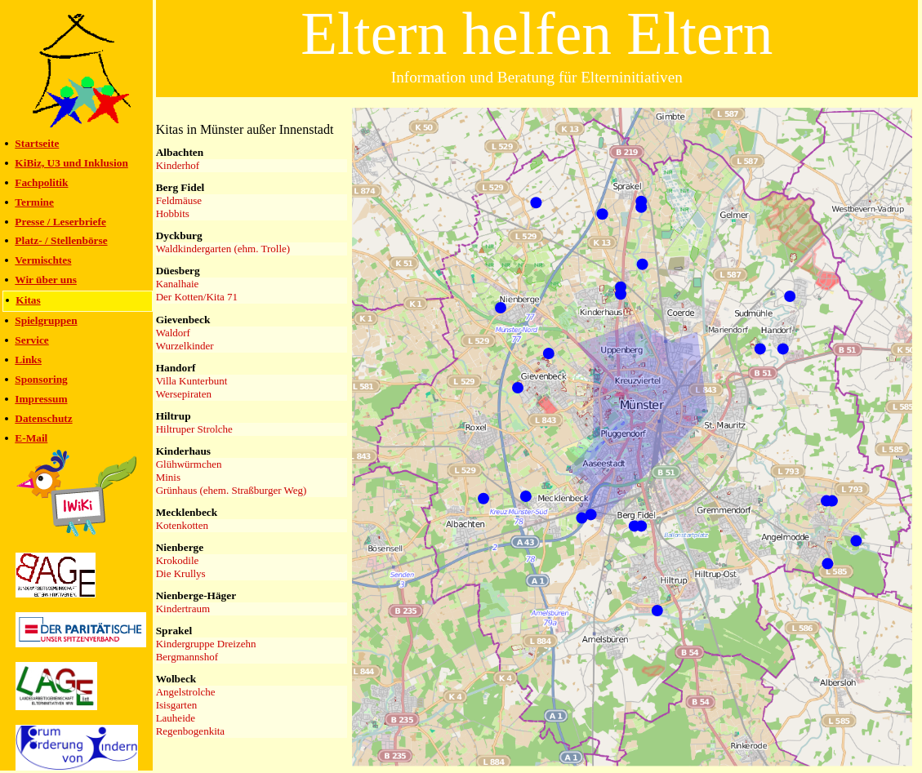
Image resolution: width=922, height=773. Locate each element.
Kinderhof (177, 165)
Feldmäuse (179, 200)
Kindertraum (183, 608)
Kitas (28, 300)
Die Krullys (181, 573)
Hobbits (172, 213)
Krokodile (177, 560)
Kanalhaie (177, 284)
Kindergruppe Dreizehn (206, 644)
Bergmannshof (187, 657)
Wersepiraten (184, 394)
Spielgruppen (46, 320)
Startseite (37, 143)
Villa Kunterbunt (192, 381)
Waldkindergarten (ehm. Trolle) (223, 248)
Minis (168, 477)
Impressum (41, 399)
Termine (34, 202)
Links (28, 359)
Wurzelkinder (185, 346)
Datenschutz (43, 418)
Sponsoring (41, 379)
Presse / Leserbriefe (60, 221)
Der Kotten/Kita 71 (197, 297)
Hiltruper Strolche (194, 429)
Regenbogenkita (190, 731)
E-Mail (31, 438)
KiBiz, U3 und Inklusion (71, 163)
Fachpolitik (41, 182)
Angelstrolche (186, 692)
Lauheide (175, 718)
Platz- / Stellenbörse (61, 240)
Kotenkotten (182, 525)
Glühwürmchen (189, 464)
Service (31, 340)
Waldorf (173, 333)
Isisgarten (177, 705)
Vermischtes (43, 260)
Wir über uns (46, 279)
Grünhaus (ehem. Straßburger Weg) (231, 490)
